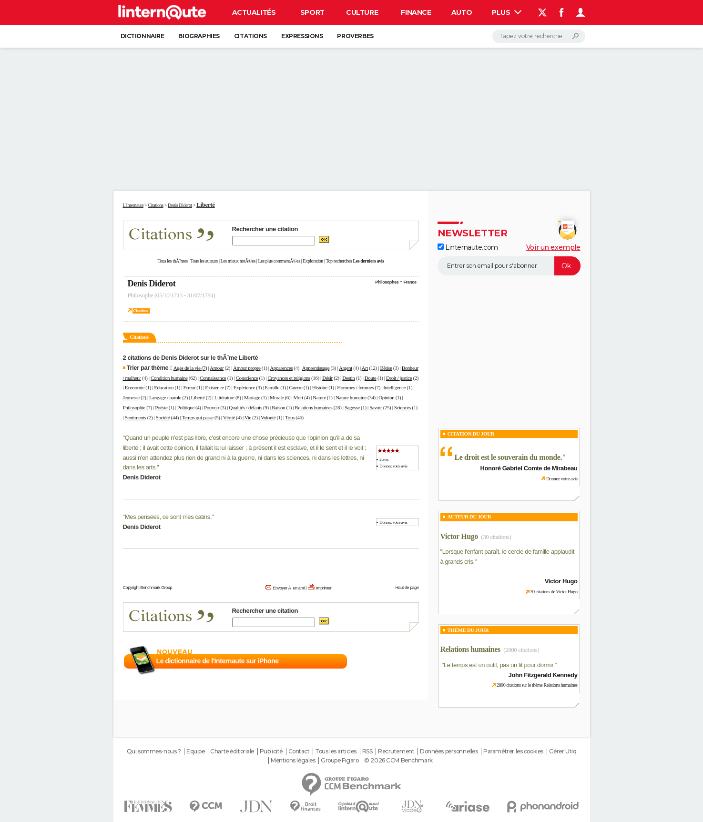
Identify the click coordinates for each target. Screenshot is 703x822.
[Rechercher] (538, 36)
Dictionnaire (142, 36)
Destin (348, 378)
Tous (290, 417)
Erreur (189, 387)
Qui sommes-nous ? (154, 751)
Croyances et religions (289, 378)
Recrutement (396, 751)
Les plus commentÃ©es (279, 261)
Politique (185, 407)
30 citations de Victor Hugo (554, 591)
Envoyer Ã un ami (288, 588)
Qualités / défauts (245, 407)
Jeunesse (131, 397)
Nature (319, 397)
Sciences (402, 407)
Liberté (198, 397)
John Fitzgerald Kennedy (543, 675)
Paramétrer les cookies (513, 751)
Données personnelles (449, 751)
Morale (277, 397)
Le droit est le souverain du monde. (508, 457)
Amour (217, 368)
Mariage (252, 397)
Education (163, 387)
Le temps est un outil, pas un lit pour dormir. (499, 665)
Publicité (271, 751)
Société (163, 417)
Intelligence (394, 387)
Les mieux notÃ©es (238, 261)
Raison (278, 407)
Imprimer (323, 588)
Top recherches (339, 261)
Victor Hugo (459, 536)
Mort (298, 397)
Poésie (161, 407)
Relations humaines (314, 407)
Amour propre (247, 368)
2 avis (383, 459)
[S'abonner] (509, 265)
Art (365, 368)
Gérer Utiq (563, 751)
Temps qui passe (197, 417)
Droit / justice (399, 378)
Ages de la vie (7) (190, 368)
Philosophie (134, 407)
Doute (371, 378)
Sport (312, 12)
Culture (362, 12)
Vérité (229, 417)
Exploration (313, 261)
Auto (461, 12)
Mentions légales (293, 760)
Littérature (224, 397)
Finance (416, 12)
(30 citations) (496, 536)
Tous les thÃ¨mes (173, 261)
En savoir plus (397, 661)
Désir (327, 378)
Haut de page (406, 587)
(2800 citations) (521, 649)
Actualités (254, 12)
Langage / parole (165, 397)
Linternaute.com (468, 247)
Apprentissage (315, 368)
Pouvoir (211, 407)
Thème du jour (468, 630)
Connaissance (213, 378)
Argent (345, 368)
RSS (367, 751)
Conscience (247, 378)
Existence (214, 387)
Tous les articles (336, 751)
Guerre (295, 387)
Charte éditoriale (232, 751)
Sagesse (352, 407)
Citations (250, 36)
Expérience (244, 387)
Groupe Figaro (340, 760)
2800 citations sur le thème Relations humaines (537, 685)
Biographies (198, 36)
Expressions (302, 36)
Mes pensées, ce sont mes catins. (168, 516)
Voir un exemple (553, 247)
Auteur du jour (469, 516)
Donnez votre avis (393, 466)
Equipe (195, 751)
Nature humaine (351, 397)
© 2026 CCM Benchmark (398, 760)
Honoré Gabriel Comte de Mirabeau (529, 468)
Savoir (375, 407)
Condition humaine (169, 378)
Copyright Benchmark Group (148, 587)
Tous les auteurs (204, 261)
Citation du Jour (471, 433)
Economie (134, 387)
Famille (272, 387)
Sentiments (135, 417)
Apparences (281, 368)
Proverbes (355, 36)
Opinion (386, 397)
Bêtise (386, 368)
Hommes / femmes (355, 387)
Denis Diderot (152, 283)
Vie (248, 417)
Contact (299, 751)
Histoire (319, 387)
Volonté (268, 417)
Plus (506, 12)
